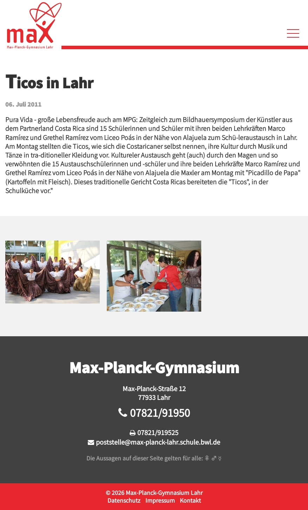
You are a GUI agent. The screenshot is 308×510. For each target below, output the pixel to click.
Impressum (160, 500)
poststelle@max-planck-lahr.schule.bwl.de (158, 441)
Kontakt (190, 500)
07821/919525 (157, 432)
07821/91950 (160, 412)
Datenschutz (123, 500)
